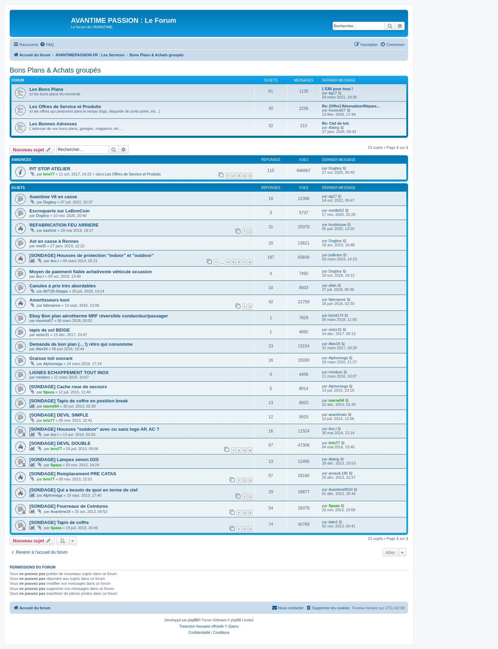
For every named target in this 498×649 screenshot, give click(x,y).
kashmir (50, 230)
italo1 (333, 522)
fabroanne (52, 305)
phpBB (193, 620)
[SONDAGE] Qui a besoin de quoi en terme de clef (83, 490)
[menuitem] (47, 44)
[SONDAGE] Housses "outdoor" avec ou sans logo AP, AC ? (94, 429)
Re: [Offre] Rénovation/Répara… (351, 106)
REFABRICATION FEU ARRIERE (64, 225)
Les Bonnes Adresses (53, 123)
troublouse (337, 224)
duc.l (54, 261)
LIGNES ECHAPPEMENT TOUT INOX (69, 372)
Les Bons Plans (46, 89)
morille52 (336, 210)
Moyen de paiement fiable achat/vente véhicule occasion (90, 271)
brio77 (49, 174)
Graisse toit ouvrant (51, 358)
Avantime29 (60, 511)
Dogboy (335, 168)
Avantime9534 (341, 489)
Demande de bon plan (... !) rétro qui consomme (81, 344)
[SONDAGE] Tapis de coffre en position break (78, 400)
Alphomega (53, 364)
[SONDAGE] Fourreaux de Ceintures (68, 506)
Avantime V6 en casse (53, 196)
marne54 (51, 406)
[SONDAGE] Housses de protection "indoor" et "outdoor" (91, 255)
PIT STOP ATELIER (49, 168)
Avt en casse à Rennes (54, 241)
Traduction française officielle (201, 626)
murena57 (337, 110)
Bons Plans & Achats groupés (55, 70)
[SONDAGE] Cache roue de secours (68, 386)
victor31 (42, 335)
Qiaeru (233, 626)
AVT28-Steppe (55, 291)
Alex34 (42, 349)
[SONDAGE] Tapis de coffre (59, 522)
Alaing (334, 127)
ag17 (333, 93)
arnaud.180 (338, 473)
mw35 (41, 246)
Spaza (48, 392)
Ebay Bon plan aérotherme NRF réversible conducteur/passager (98, 315)
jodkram (335, 255)
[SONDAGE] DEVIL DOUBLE (60, 443)
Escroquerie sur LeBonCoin (59, 210)
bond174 (336, 315)
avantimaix (338, 414)
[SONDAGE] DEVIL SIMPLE (58, 415)
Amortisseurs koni (49, 300)
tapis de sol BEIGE (49, 330)
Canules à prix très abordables (62, 285)
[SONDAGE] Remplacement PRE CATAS (72, 473)
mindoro (43, 377)
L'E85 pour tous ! (337, 89)
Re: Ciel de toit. (336, 123)
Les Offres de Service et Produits (65, 106)
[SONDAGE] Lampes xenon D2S (64, 459)
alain (332, 285)
